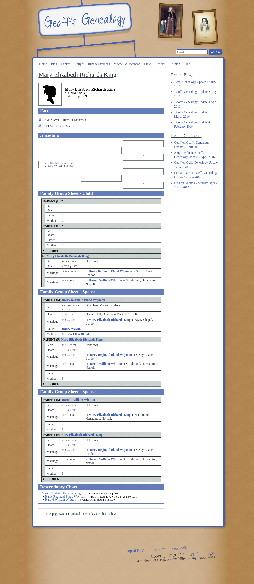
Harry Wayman (72, 328)
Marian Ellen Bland (75, 334)
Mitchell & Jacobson (127, 64)
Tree (187, 64)
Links (147, 64)
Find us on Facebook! (171, 548)
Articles (160, 64)
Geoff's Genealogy (84, 20)
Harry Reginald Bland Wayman (83, 300)
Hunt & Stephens (99, 64)
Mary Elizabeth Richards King (68, 256)
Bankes (65, 64)
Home (43, 64)
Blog (54, 64)
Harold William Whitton (78, 399)
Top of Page (135, 550)
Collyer (79, 64)
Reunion (174, 64)
